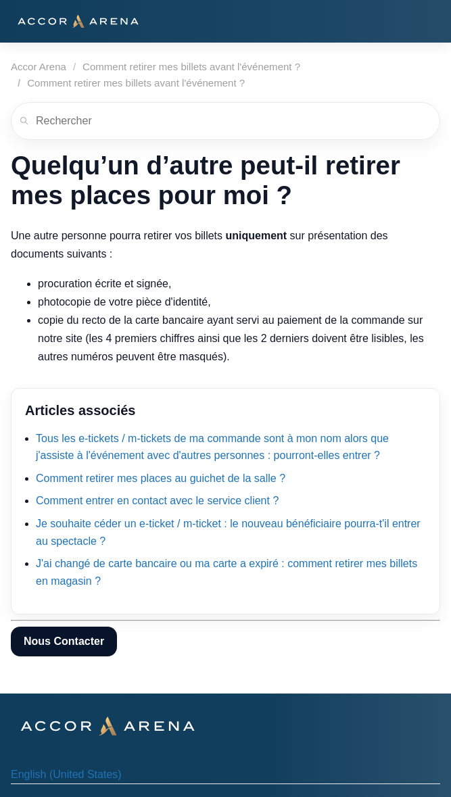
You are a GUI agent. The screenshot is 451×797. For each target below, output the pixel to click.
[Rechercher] (225, 121)
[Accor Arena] (78, 21)
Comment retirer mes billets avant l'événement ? (191, 66)
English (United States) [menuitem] (66, 774)
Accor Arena (38, 66)
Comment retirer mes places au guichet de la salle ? (160, 478)
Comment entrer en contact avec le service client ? (157, 500)
